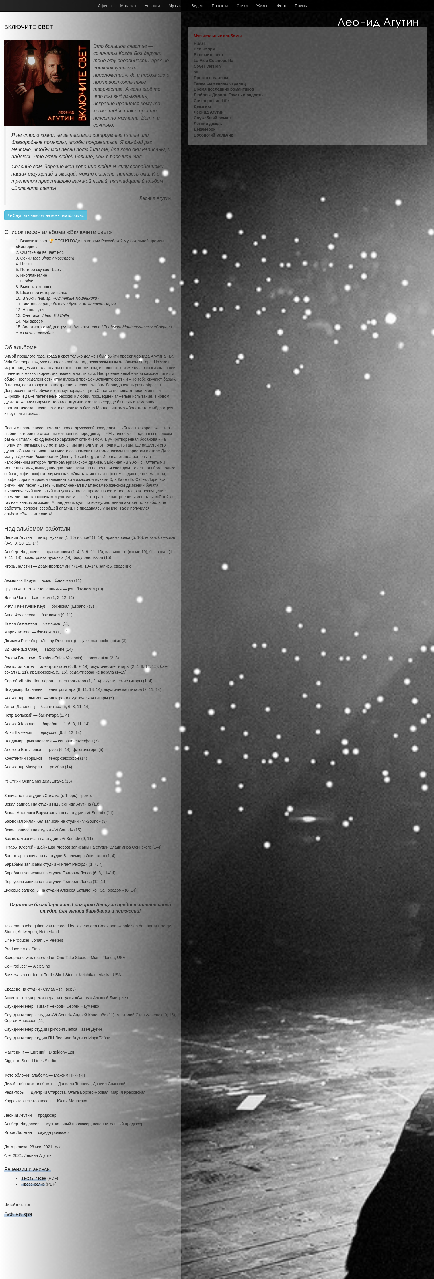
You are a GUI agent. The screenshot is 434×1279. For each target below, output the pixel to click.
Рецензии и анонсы (27, 1169)
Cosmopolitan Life (211, 100)
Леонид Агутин (208, 112)
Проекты (220, 5)
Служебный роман (212, 118)
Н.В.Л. (200, 43)
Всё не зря (18, 1214)
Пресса (301, 5)
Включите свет (208, 54)
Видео (197, 5)
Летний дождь (208, 123)
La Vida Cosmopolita (213, 60)
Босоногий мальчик (213, 135)
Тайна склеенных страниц (220, 83)
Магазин (128, 5)
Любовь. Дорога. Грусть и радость (228, 95)
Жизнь (262, 5)
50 (196, 72)
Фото (281, 5)
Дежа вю (202, 106)
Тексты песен (33, 1178)
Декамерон (204, 129)
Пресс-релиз (33, 1184)
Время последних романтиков (224, 89)
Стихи (242, 5)
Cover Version (207, 66)
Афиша (105, 5)
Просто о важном (211, 77)
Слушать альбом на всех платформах (46, 215)
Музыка (176, 5)
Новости (152, 5)
